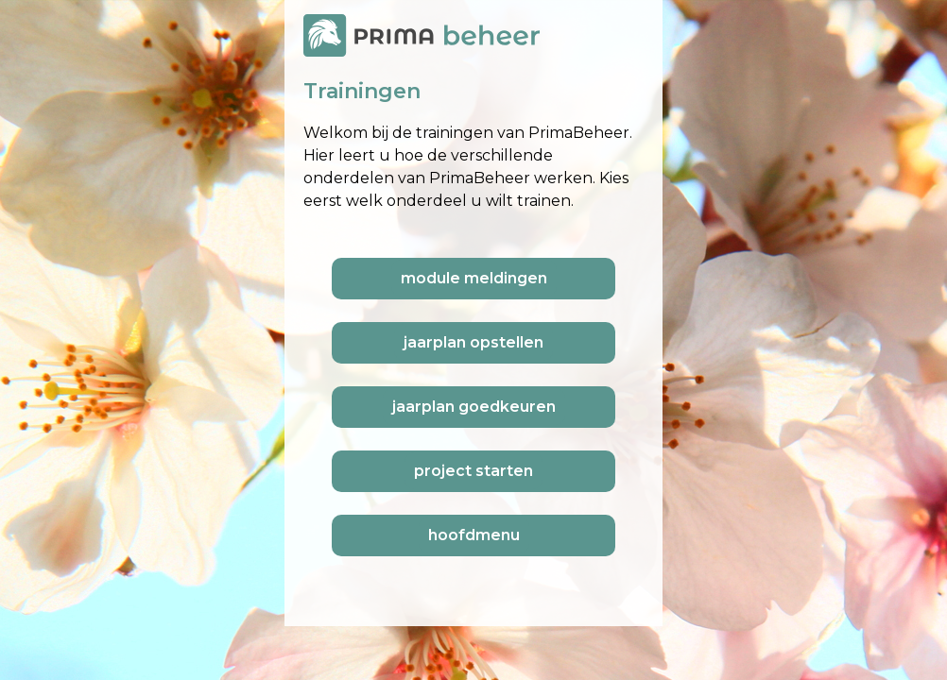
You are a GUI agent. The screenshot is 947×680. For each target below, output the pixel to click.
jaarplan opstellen (473, 342)
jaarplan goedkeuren (474, 407)
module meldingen (474, 278)
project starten (473, 471)
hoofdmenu (474, 535)
